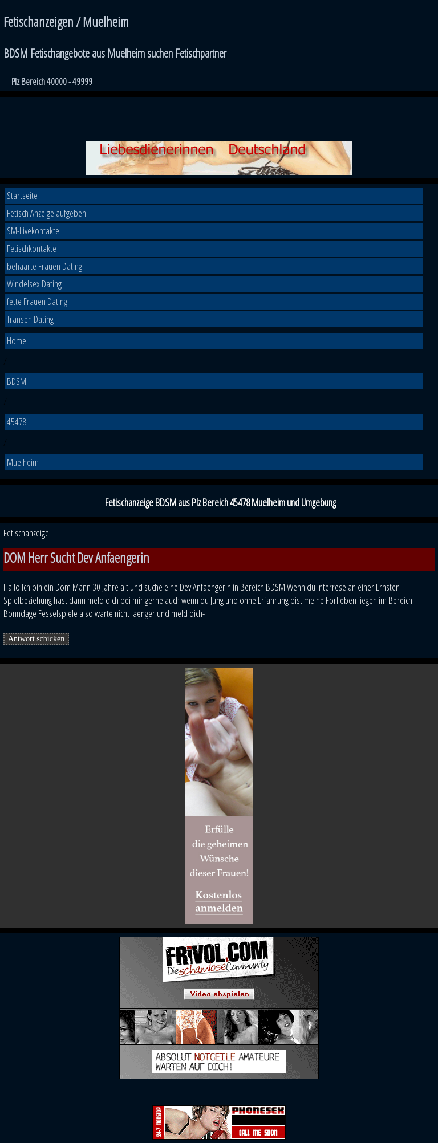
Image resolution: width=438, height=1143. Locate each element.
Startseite (22, 195)
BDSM (16, 381)
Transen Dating (30, 319)
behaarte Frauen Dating (44, 265)
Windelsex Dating (34, 283)
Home (16, 340)
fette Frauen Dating (37, 301)
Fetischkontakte (31, 248)
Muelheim (23, 462)
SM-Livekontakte (33, 230)
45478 (17, 421)
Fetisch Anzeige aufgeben (46, 212)
